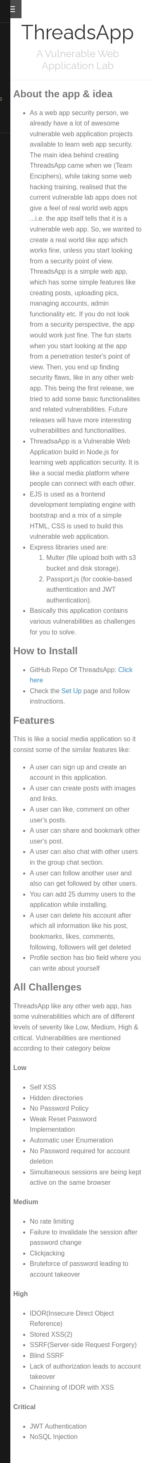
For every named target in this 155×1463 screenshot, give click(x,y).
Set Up (71, 690)
